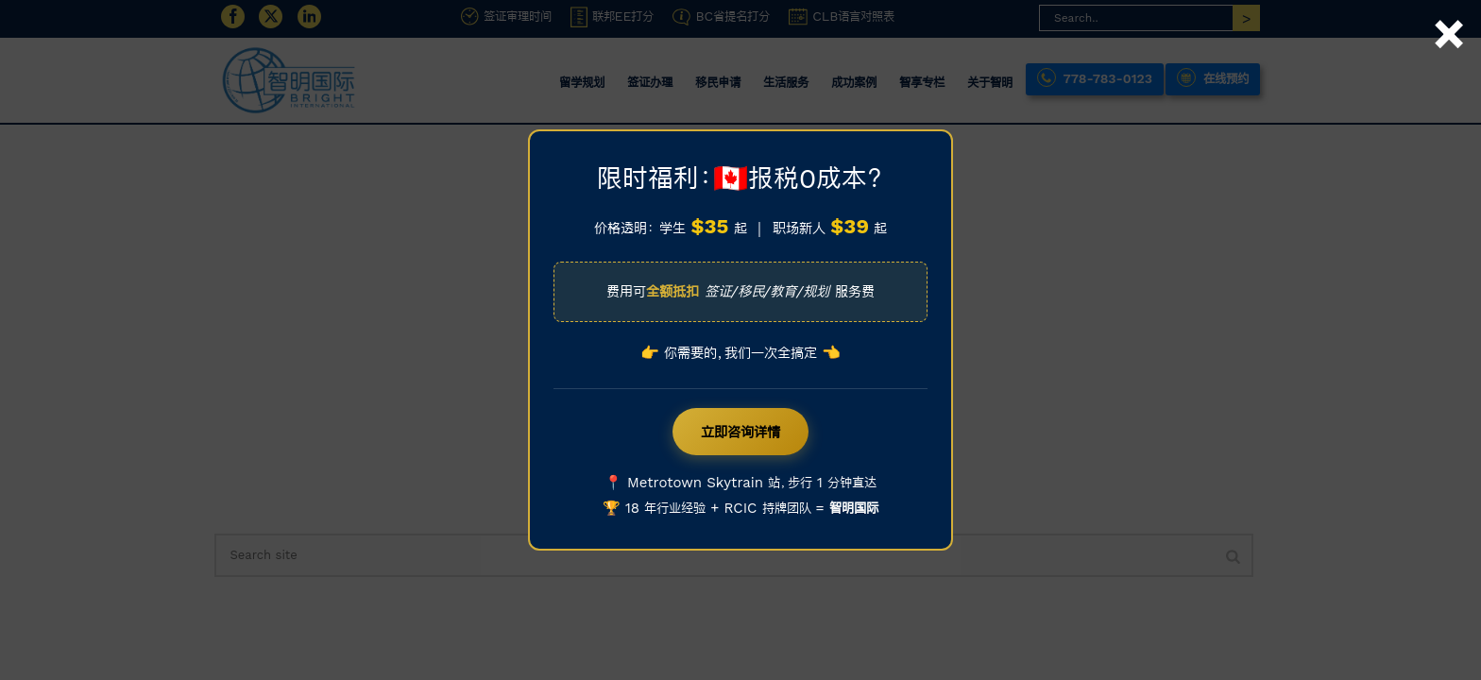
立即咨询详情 (740, 431)
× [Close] (1449, 12)
